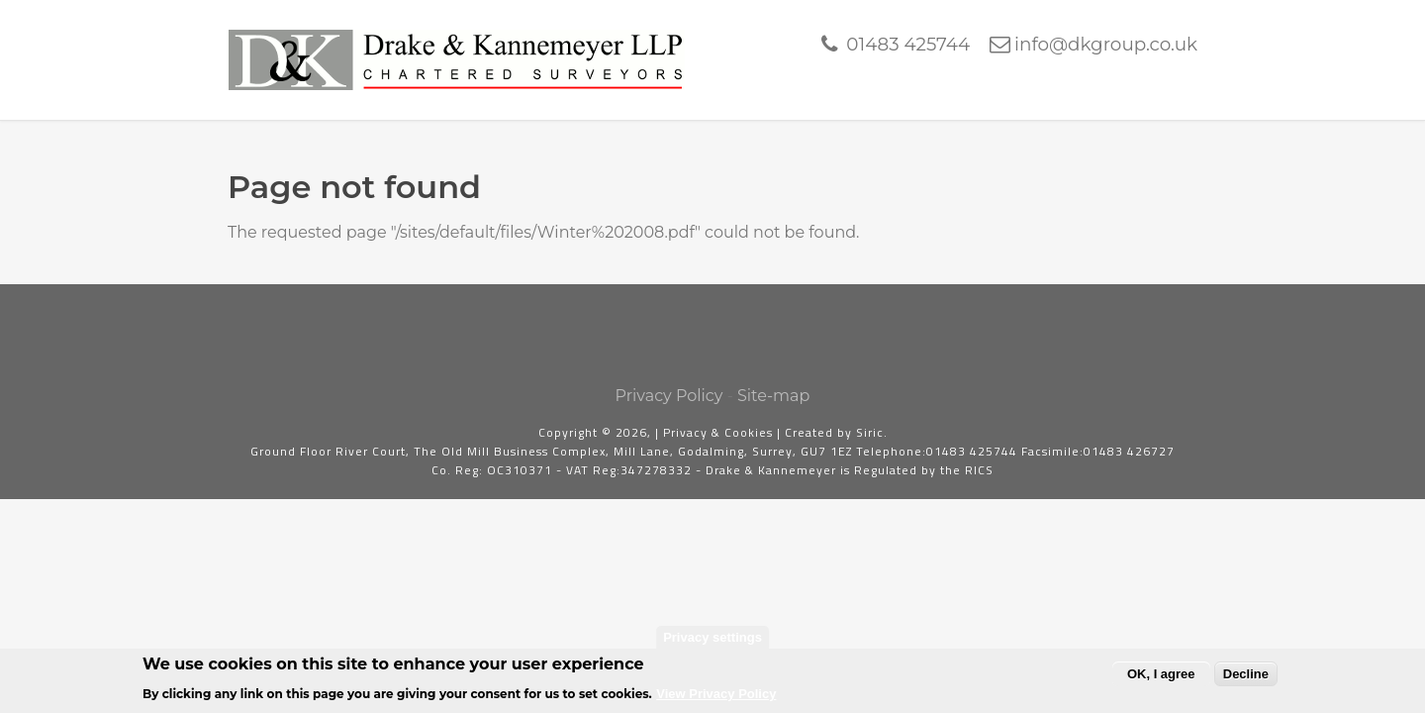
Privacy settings (712, 642)
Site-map (773, 395)
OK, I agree (1161, 678)
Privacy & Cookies (718, 432)
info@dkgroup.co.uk (1105, 44)
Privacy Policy (669, 395)
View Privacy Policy (716, 699)
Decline (1246, 678)
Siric (870, 432)
